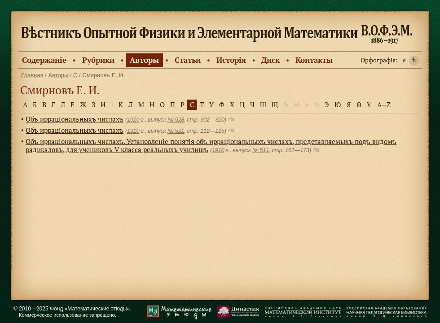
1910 (133, 119)
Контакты (314, 60)
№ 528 (175, 119)
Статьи (188, 60)
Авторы (144, 60)
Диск (270, 60)
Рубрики (98, 60)
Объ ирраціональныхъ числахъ (74, 118)
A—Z (384, 104)
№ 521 (175, 130)
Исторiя (231, 60)
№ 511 (260, 150)
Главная (32, 75)
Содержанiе (44, 60)
